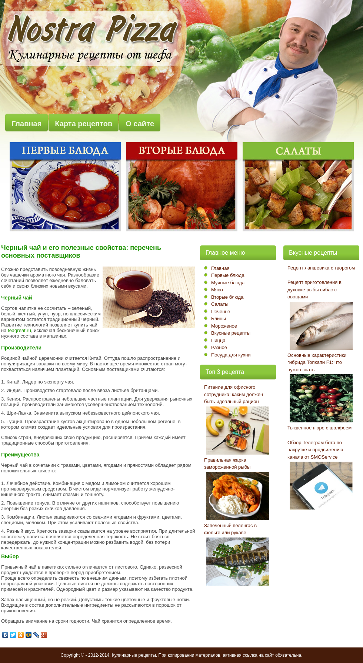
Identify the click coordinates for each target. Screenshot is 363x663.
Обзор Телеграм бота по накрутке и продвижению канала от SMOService (315, 450)
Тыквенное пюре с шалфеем (319, 428)
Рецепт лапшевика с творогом (321, 268)
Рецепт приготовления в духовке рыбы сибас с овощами (314, 289)
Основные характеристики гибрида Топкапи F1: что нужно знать (316, 362)
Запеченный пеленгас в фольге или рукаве (230, 529)
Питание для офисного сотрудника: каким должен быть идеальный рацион (233, 394)
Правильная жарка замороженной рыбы (227, 463)
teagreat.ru (19, 330)
